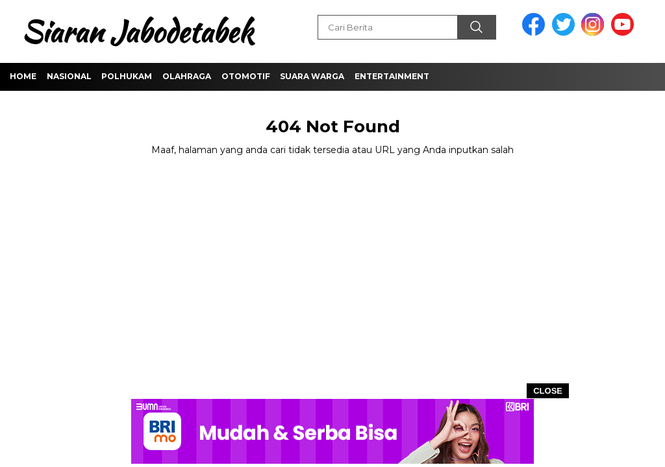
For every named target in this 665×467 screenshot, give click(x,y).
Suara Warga (312, 76)
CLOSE (547, 391)
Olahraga (186, 76)
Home (23, 76)
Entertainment (392, 76)
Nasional (69, 76)
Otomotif (245, 76)
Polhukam (126, 76)
